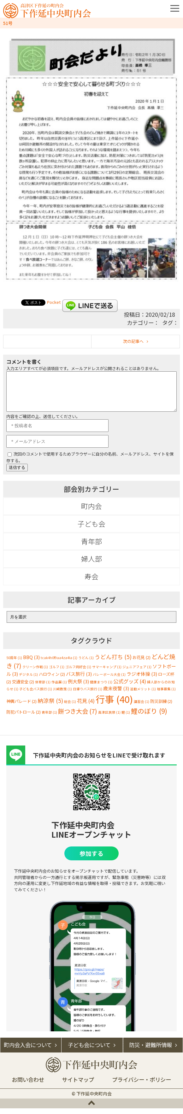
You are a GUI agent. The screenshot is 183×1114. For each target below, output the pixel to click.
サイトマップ (78, 1085)
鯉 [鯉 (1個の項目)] (125, 718)
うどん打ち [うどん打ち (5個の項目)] (113, 662)
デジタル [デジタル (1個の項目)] (28, 680)
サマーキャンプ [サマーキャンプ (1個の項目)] (106, 672)
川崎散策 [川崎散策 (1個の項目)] (62, 694)
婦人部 (91, 564)
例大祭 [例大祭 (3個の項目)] (78, 687)
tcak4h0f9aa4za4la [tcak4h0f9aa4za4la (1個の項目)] (59, 663)
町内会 (91, 511)
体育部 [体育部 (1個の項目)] (42, 687)
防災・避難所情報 (150, 1050)
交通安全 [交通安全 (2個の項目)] (23, 687)
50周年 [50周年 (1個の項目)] (14, 663)
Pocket (54, 302)
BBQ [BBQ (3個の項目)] (31, 662)
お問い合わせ (28, 1085)
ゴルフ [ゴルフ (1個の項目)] (56, 672)
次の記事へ (133, 341)
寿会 (91, 582)
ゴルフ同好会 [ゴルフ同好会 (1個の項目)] (78, 672)
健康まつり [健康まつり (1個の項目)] (101, 687)
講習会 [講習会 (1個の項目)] (141, 707)
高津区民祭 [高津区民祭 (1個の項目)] (109, 718)
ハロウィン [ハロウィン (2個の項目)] (52, 680)
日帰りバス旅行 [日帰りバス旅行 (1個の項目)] (87, 694)
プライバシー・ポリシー (141, 1085)
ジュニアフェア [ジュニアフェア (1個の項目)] (136, 672)
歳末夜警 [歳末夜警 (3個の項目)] (116, 694)
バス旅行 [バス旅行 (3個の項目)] (79, 679)
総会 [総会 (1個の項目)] (70, 707)
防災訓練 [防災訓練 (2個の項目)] (161, 707)
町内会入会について (28, 1050)
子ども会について (89, 1050)
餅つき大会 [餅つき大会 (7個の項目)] (77, 716)
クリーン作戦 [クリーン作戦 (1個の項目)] (35, 672)
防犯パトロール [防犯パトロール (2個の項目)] (23, 718)
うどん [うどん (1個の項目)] (86, 663)
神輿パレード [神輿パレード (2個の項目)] (21, 707)
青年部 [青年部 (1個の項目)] (49, 718)
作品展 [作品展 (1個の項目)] (59, 687)
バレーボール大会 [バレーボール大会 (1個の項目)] (109, 680)
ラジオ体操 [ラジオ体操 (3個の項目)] (142, 679)
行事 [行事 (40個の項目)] (114, 704)
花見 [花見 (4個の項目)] (86, 706)
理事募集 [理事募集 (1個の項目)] (166, 694)
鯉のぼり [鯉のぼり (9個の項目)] (149, 716)
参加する (91, 859)
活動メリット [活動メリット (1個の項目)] (143, 694)
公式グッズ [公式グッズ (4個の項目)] (129, 687)
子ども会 (91, 529)
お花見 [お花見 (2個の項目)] (142, 663)
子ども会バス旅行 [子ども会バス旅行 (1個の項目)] (35, 694)
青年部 (91, 547)
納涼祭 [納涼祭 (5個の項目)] (50, 706)
